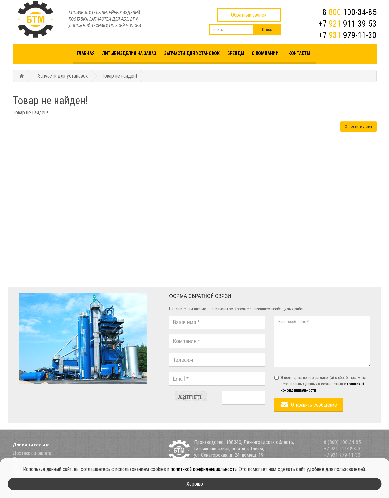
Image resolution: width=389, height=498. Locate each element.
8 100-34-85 (350, 12)
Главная (85, 53)
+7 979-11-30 (347, 35)
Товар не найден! (119, 76)
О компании (265, 53)
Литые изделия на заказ (129, 53)
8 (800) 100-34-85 (342, 442)
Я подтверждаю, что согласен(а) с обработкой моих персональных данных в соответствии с (320, 384)
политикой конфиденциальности (204, 469)
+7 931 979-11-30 (342, 455)
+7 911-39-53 (347, 23)
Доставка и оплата (32, 453)
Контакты (299, 53)
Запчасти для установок (192, 53)
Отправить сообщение (314, 405)
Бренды (235, 53)
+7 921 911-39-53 (342, 449)
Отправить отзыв (358, 126)
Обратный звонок (248, 15)
